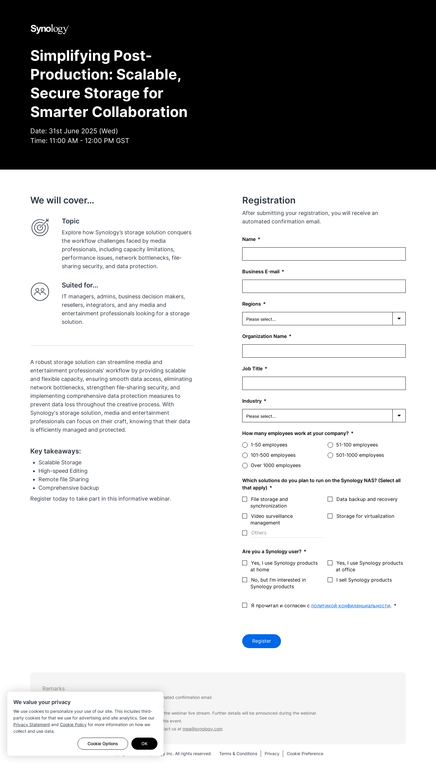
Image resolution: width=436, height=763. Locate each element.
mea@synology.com (203, 728)
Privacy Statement (31, 724)
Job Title (253, 368)
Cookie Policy (73, 724)
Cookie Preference (305, 753)
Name (249, 239)
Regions (252, 304)
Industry (252, 401)
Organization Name (265, 336)
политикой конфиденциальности (350, 605)
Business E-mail (261, 271)
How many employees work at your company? (296, 433)
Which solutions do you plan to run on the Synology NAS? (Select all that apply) (321, 484)
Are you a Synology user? (272, 551)
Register (261, 641)
